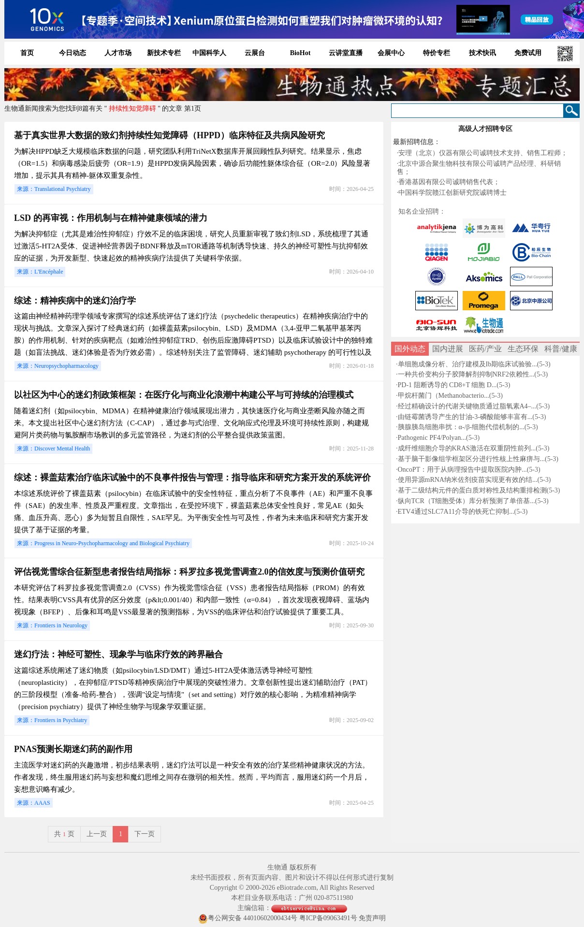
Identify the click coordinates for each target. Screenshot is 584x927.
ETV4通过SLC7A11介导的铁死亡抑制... (456, 511)
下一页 (144, 834)
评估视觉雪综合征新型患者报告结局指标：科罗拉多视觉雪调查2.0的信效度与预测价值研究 (189, 572)
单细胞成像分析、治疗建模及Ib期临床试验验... (467, 364)
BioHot (300, 53)
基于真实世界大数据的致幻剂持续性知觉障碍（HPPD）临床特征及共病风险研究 (169, 135)
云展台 (255, 53)
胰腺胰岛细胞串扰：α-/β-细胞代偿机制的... (461, 427)
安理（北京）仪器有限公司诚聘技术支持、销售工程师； (483, 153)
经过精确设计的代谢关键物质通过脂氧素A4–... (467, 406)
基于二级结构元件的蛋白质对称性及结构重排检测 (472, 490)
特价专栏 (436, 53)
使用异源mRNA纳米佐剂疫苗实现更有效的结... (468, 479)
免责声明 (372, 918)
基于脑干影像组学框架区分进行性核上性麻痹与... (471, 459)
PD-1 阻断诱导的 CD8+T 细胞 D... (447, 385)
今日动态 (72, 53)
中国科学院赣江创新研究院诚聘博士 (452, 192)
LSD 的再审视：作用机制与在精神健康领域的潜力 (110, 218)
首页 (27, 53)
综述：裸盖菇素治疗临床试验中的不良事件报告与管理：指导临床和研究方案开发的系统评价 (192, 477)
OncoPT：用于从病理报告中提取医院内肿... (462, 469)
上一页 (97, 834)
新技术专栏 (164, 53)
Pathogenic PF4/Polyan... (432, 437)
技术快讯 (482, 53)
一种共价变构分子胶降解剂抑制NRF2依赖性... (466, 374)
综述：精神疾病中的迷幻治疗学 (75, 300)
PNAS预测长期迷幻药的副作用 (73, 749)
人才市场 (117, 53)
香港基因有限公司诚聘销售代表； (449, 182)
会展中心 (391, 53)
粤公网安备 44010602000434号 (248, 918)
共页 (64, 834)
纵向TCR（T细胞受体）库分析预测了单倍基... (466, 501)
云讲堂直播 (346, 53)
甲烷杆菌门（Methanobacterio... (443, 395)
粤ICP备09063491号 (328, 918)
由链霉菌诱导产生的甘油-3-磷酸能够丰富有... (465, 416)
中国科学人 (209, 53)
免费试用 (527, 53)
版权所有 (303, 867)
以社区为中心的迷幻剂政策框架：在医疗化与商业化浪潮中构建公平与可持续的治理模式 (183, 395)
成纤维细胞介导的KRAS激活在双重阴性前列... (467, 448)
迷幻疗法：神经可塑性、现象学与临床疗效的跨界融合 (118, 654)
